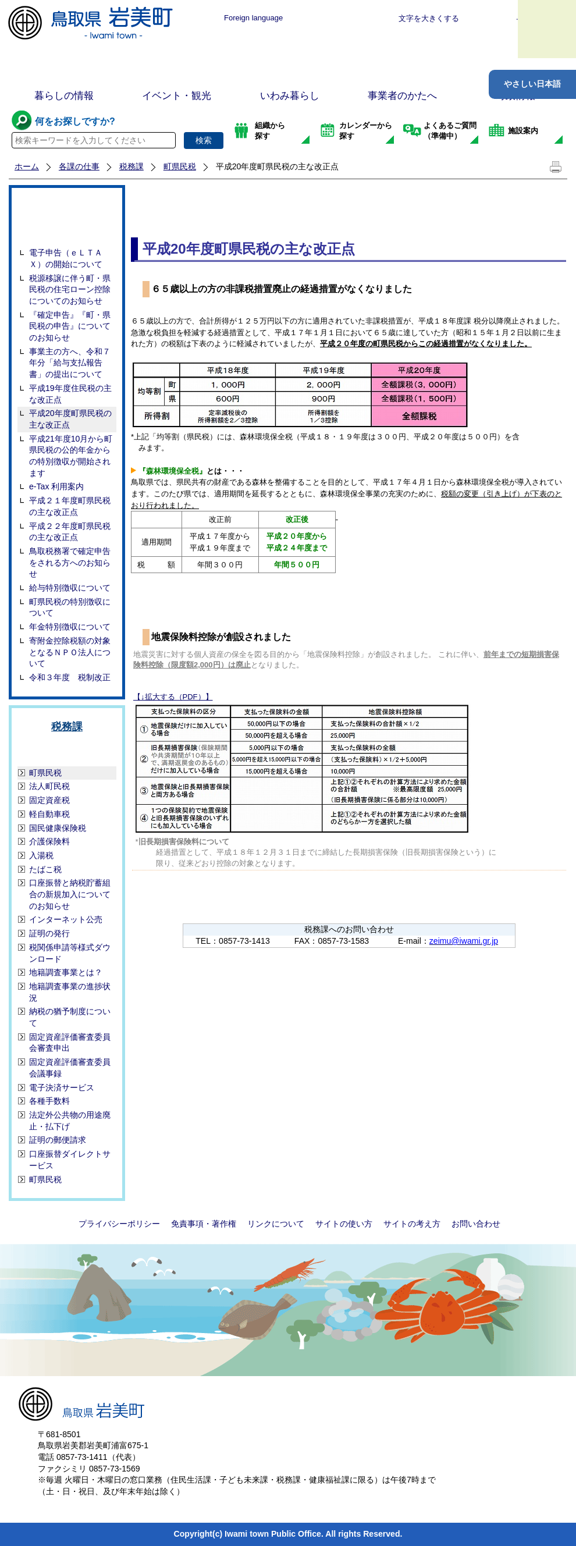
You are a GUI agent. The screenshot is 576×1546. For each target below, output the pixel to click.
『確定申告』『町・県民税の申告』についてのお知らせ (70, 326)
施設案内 (523, 130)
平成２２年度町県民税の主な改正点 (70, 531)
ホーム (27, 166)
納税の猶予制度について (70, 1017)
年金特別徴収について (70, 626)
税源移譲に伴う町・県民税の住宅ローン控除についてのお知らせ (70, 289)
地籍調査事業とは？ (65, 972)
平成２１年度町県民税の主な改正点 (70, 506)
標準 (324, 18)
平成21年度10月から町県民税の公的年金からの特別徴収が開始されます (70, 456)
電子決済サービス (61, 1087)
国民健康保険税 (57, 828)
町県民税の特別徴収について (70, 607)
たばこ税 (45, 869)
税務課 (131, 166)
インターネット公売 (65, 919)
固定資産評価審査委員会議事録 (70, 1067)
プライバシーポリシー (119, 1223)
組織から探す (270, 130)
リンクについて (275, 1223)
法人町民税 (49, 786)
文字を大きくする (429, 18)
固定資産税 (49, 800)
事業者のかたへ (402, 95)
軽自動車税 (49, 814)
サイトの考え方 (411, 1223)
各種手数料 (49, 1101)
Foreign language (253, 17)
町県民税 (179, 166)
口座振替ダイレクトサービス (70, 1159)
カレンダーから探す (365, 130)
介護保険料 (49, 841)
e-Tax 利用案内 (56, 486)
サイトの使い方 (343, 1223)
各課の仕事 (79, 166)
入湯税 (41, 855)
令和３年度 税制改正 (70, 677)
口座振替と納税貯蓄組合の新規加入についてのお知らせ (70, 894)
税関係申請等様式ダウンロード (70, 953)
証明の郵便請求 (57, 1140)
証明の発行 (49, 933)
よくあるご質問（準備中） (450, 130)
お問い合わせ (475, 1223)
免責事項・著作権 (203, 1223)
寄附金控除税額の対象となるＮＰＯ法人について (70, 652)
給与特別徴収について (70, 587)
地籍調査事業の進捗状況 (70, 992)
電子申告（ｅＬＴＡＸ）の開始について (65, 258)
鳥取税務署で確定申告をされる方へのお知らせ (70, 562)
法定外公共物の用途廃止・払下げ (70, 1120)
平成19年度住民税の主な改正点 (70, 393)
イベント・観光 (176, 95)
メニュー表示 (547, 29)
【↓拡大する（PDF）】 (173, 696)
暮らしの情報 (64, 95)
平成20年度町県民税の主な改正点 (70, 418)
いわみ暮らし (289, 95)
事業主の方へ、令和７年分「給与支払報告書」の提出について (70, 363)
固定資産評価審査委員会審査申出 (70, 1042)
